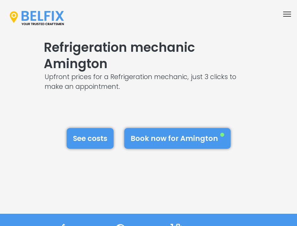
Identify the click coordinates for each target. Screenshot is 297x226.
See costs (90, 138)
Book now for (177, 138)
